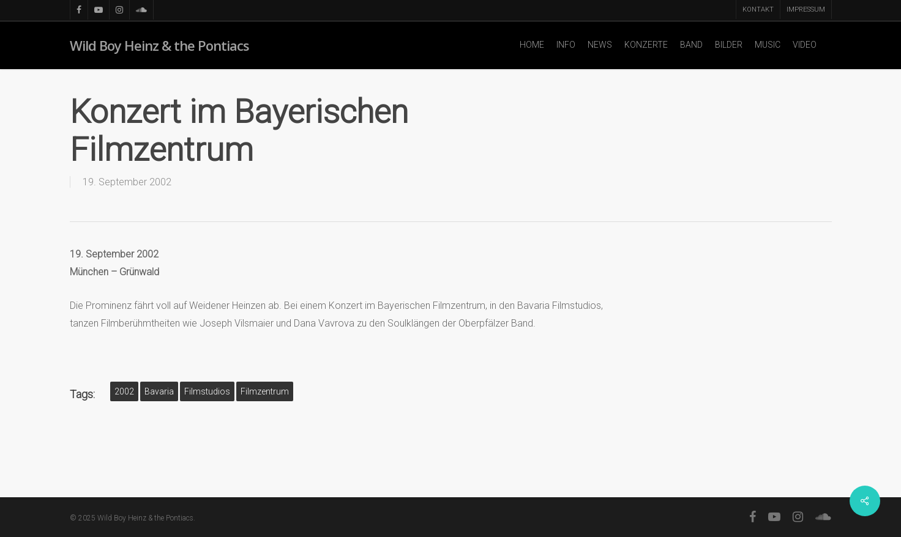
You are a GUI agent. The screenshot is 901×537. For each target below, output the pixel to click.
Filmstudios (207, 391)
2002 (124, 391)
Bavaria (159, 391)
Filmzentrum (265, 391)
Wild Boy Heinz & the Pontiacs (159, 45)
